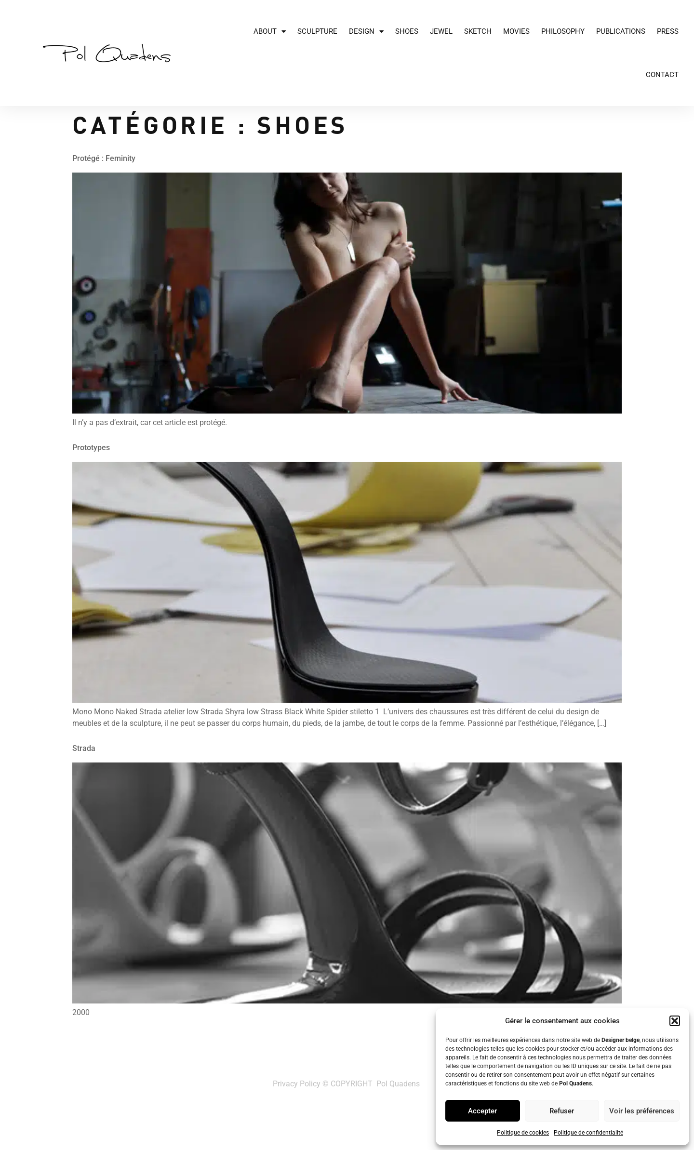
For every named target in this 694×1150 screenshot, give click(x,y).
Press (668, 31)
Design (366, 31)
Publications (620, 31)
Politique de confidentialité (588, 1132)
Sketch (478, 31)
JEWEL (441, 31)
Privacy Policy (296, 1083)
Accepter (482, 1111)
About (270, 31)
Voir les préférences (641, 1111)
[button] (675, 1021)
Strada (83, 748)
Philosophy (563, 31)
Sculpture (317, 31)
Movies (516, 31)
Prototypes (91, 447)
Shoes (406, 31)
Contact (662, 74)
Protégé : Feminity (103, 158)
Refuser (561, 1111)
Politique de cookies (523, 1132)
